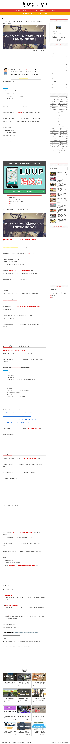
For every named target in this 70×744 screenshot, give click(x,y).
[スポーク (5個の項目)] (64, 151)
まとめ (11, 205)
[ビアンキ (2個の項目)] (58, 161)
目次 (10, 197)
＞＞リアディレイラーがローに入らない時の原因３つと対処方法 (17, 416)
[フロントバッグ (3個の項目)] (62, 159)
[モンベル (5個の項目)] (53, 151)
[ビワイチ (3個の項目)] (63, 157)
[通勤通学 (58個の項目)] (63, 101)
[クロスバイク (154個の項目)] (63, 97)
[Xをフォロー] (57, 40)
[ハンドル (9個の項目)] (54, 136)
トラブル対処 (15, 632)
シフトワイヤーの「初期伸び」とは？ (17, 199)
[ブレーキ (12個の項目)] (63, 124)
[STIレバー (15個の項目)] (54, 122)
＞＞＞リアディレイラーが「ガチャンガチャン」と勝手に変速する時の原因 (19, 419)
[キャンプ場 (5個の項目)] (62, 149)
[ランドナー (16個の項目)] (63, 120)
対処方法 (11, 203)
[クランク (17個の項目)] (62, 118)
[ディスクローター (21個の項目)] (54, 116)
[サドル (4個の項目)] (63, 155)
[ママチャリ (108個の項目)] (63, 99)
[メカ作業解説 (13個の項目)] (54, 124)
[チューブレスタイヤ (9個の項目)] (54, 134)
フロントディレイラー (27, 632)
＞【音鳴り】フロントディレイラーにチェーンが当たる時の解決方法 (18, 413)
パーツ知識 (21, 632)
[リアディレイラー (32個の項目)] (54, 110)
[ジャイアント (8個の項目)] (54, 143)
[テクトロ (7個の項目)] (63, 145)
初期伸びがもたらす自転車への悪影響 (17, 201)
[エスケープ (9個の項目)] (62, 136)
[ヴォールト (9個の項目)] (63, 130)
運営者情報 (29, 742)
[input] (59, 168)
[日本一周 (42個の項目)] (54, 106)
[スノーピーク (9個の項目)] (54, 132)
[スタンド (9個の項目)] (63, 132)
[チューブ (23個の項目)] (54, 112)
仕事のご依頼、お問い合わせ (18, 742)
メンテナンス (10, 632)
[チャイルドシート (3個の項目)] (55, 157)
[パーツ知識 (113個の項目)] (54, 99)
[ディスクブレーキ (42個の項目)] (62, 103)
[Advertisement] (24, 58)
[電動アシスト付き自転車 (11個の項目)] (55, 126)
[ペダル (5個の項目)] (58, 151)
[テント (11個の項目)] (64, 126)
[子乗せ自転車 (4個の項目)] (63, 153)
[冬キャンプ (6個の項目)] (54, 147)
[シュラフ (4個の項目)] (54, 155)
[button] (66, 168)
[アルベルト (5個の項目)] (63, 147)
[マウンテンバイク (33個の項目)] (58, 108)
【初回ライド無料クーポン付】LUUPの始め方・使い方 (24, 191)
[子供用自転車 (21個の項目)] (63, 116)
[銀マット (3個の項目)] (53, 159)
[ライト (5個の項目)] (54, 149)
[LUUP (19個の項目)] (54, 118)
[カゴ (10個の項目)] (63, 128)
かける (59, 30)
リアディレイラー (35, 632)
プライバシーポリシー (6, 742)
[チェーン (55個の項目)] (53, 103)
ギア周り (5, 632)
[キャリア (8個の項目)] (63, 143)
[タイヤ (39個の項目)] (63, 106)
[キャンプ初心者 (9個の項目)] (63, 134)
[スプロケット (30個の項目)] (63, 110)
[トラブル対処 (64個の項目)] (54, 101)
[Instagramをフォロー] (60, 40)
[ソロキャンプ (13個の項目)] (62, 122)
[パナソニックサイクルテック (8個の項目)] (58, 140)
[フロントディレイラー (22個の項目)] (58, 114)
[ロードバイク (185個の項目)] (54, 97)
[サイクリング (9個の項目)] (58, 138)
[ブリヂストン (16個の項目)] (54, 120)
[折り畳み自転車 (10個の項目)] (55, 128)
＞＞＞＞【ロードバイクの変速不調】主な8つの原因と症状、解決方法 (18, 422)
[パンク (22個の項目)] (63, 112)
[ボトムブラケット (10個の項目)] (55, 130)
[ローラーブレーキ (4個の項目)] (54, 153)
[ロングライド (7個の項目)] (54, 145)
